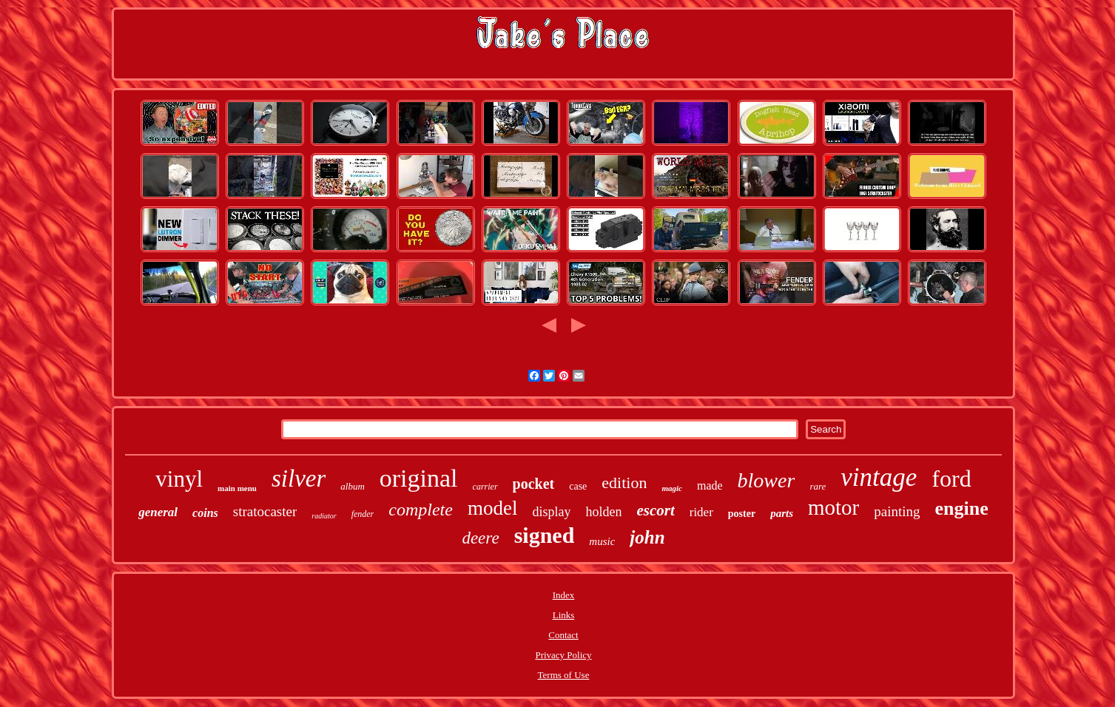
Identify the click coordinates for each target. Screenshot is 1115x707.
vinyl (179, 479)
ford (951, 478)
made (710, 485)
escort (655, 510)
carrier (485, 486)
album (352, 486)
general (158, 512)
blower (766, 480)
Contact (563, 634)
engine (961, 508)
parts (781, 513)
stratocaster (265, 511)
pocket (534, 484)
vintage (879, 477)
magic (671, 488)
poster (741, 513)
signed (544, 535)
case (578, 486)
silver (299, 478)
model (493, 508)
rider (701, 512)
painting (897, 511)
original (419, 478)
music (602, 541)
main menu (237, 488)
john (647, 537)
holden (603, 511)
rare (817, 486)
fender (362, 514)
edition (624, 482)
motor (833, 507)
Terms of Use (564, 674)
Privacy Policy (563, 654)
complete (420, 509)
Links (564, 614)
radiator (323, 516)
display (551, 511)
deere (480, 538)
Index (564, 595)
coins (205, 513)
